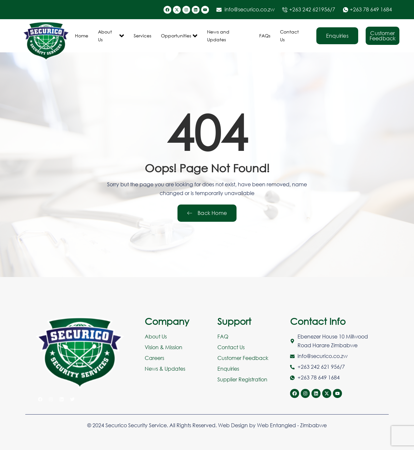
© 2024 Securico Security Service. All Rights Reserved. (152, 425)
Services (142, 35)
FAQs (264, 35)
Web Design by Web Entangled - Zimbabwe (272, 425)
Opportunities (179, 35)
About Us (111, 35)
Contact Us (289, 35)
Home (81, 35)
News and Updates (218, 35)
